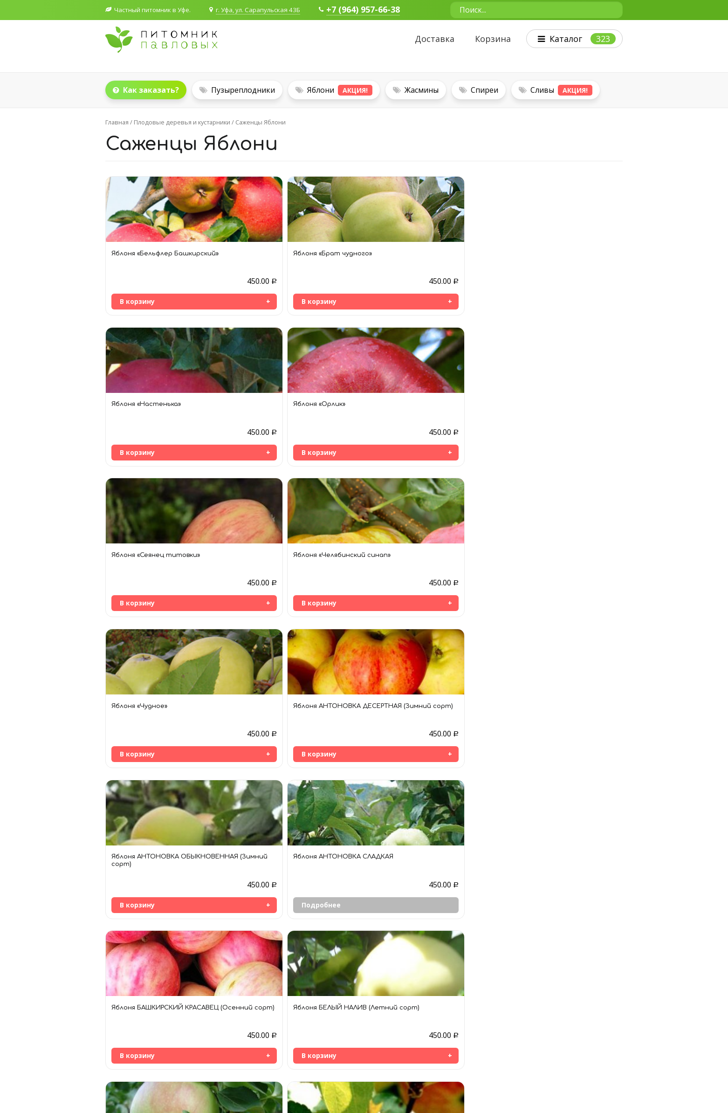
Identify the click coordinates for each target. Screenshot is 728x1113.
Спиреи (478, 89)
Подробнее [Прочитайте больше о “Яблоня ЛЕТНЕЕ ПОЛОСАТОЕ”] (396, 887)
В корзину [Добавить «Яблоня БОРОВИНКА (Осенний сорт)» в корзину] (265, 740)
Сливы (555, 89)
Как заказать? (146, 89)
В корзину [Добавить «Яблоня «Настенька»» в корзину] (394, 300)
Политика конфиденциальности (572, 1089)
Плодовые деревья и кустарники (182, 121)
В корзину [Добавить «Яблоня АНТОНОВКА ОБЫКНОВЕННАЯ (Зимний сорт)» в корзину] (137, 594)
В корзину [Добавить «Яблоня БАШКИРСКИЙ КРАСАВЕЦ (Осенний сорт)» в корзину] (394, 593)
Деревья (473, 1002)
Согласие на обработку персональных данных (178, 1041)
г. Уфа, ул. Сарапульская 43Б (266, 9)
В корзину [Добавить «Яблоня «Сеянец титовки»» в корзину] (137, 446)
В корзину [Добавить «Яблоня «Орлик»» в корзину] (523, 300)
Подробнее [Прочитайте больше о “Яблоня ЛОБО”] (525, 887)
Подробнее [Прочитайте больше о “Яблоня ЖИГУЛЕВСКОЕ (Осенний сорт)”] (396, 740)
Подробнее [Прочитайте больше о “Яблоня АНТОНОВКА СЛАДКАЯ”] (268, 593)
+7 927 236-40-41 (145, 1023)
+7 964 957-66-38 (145, 1008)
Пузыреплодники (237, 89)
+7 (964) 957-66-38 (375, 9)
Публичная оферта (135, 1053)
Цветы (470, 1014)
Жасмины (416, 89)
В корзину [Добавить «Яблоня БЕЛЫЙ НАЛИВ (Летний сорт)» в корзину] (523, 593)
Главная (117, 121)
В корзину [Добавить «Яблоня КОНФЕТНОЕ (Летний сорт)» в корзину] (137, 887)
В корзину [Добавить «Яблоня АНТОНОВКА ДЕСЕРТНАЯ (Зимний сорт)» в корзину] (523, 446)
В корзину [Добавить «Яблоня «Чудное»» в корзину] (394, 446)
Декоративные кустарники (501, 991)
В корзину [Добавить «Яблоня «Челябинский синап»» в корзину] (265, 446)
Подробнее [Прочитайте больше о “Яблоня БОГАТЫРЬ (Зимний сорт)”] (139, 740)
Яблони (333, 89)
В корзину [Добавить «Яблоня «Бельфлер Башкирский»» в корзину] (137, 300)
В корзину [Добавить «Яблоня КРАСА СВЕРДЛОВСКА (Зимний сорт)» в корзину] (265, 887)
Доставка (430, 39)
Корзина (489, 39)
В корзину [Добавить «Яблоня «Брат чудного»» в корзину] (265, 300)
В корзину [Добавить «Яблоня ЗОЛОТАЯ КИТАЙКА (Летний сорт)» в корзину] (523, 740)
